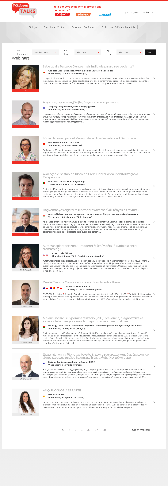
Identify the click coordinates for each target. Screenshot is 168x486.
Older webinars (141, 429)
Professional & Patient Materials (118, 26)
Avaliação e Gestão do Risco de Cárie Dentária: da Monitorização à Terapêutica (90, 175)
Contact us (147, 12)
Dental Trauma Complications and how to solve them (81, 282)
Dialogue (33, 26)
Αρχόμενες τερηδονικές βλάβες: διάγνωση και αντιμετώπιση (81, 102)
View (154, 78)
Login (125, 12)
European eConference (84, 26)
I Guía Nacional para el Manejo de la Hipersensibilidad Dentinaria (89, 138)
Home (21, 29)
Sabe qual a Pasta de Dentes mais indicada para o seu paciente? (88, 66)
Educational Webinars (55, 26)
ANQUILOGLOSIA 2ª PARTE (62, 390)
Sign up (135, 12)
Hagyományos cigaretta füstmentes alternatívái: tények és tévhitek (91, 209)
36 (88, 429)
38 (104, 429)
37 (96, 429)
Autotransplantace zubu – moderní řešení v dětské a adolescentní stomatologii (90, 247)
